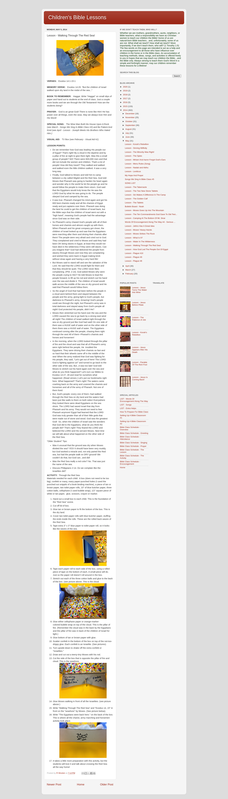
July (127, 133)
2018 (125, 95)
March (128, 270)
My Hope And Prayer (134, 175)
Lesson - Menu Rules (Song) (137, 164)
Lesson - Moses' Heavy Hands (138, 230)
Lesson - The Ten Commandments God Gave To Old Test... (151, 214)
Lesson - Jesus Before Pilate (138, 303)
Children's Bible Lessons (77, 17)
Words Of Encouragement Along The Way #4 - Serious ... (150, 222)
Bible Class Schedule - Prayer (133, 446)
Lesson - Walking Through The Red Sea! (143, 245)
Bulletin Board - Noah (134, 206)
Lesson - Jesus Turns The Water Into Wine (139, 289)
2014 (125, 110)
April (127, 266)
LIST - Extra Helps (128, 408)
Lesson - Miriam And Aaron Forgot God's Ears (145, 160)
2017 (125, 98)
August (128, 129)
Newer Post (54, 784)
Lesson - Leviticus (133, 171)
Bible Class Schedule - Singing (133, 443)
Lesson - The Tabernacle (136, 187)
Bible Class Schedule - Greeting (134, 433)
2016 (125, 102)
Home (80, 784)
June (127, 137)
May (127, 141)
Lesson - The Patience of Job (139, 318)
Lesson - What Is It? (134, 238)
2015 (125, 106)
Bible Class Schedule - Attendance (130, 438)
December (130, 113)
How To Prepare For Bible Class (134, 412)
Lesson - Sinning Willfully (136, 148)
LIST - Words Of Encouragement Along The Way (134, 400)
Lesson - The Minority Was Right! (139, 152)
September (130, 125)
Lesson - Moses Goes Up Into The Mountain (144, 210)
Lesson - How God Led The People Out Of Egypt (146, 249)
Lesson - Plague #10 (134, 253)
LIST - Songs (126, 405)
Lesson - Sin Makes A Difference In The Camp (145, 195)
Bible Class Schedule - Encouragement (130, 462)
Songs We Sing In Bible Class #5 (139, 179)
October (129, 121)
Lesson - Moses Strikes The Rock (140, 234)
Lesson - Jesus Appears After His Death (140, 349)
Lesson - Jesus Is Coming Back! (140, 378)
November (130, 117)
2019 (125, 91)
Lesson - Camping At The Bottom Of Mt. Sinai (145, 218)
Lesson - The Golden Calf (136, 199)
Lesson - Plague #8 (133, 261)
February (129, 274)
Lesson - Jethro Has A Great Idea (139, 226)
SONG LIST (130, 183)
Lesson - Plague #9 (133, 257)
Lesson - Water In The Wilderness (140, 241)
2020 (125, 87)
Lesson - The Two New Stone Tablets (141, 191)
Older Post (106, 784)
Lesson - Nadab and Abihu (136, 167)
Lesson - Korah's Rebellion (137, 144)
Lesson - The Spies (133, 156)
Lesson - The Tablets (134, 203)
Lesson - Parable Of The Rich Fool (139, 363)
